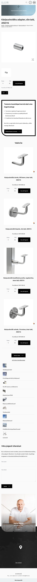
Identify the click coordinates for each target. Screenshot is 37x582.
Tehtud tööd (18, 355)
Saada (7, 486)
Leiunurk (5, 437)
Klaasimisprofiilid (8, 395)
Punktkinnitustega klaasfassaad (11, 429)
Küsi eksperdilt (18, 580)
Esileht (2, 25)
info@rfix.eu (26, 575)
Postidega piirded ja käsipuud (11, 25)
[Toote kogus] (4, 83)
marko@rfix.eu (18, 529)
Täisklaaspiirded (7, 369)
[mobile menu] (34, 2)
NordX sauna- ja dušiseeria (10, 386)
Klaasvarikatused (7, 420)
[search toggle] (26, 2)
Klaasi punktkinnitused (9, 403)
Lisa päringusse (19, 83)
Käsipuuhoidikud (22, 25)
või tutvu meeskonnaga (18, 360)
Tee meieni (18, 562)
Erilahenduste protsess (13, 131)
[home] (5, 2)
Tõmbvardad (6, 412)
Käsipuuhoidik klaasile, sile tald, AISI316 (18, 229)
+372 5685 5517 (18, 527)
